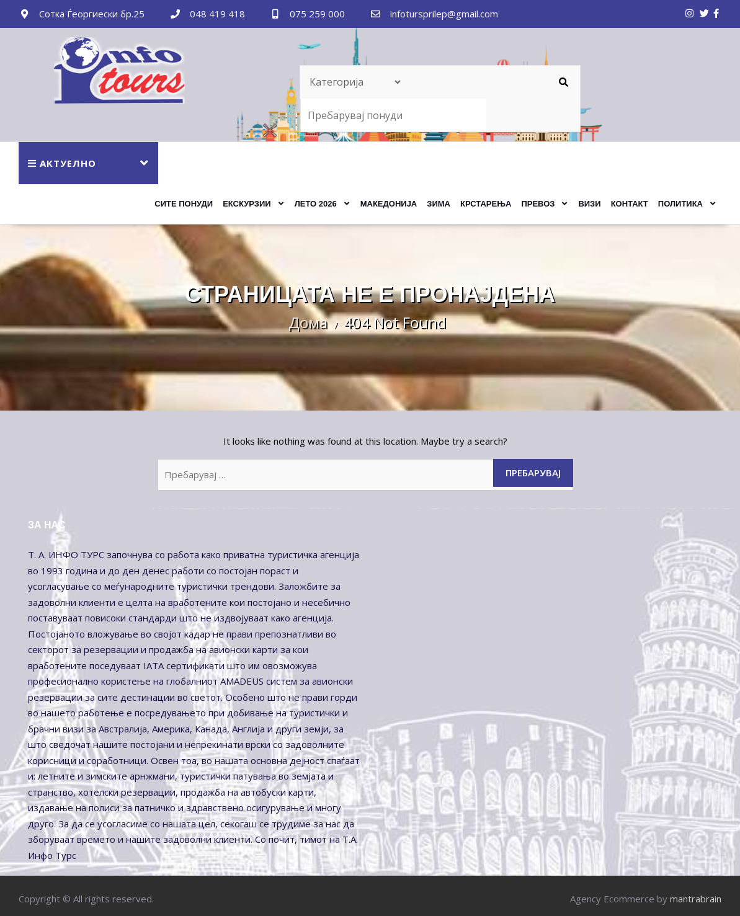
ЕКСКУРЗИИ (247, 203)
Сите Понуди (183, 203)
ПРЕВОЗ (538, 203)
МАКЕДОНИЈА (388, 203)
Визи (589, 203)
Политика (680, 203)
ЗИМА (438, 203)
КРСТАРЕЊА (485, 203)
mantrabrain (695, 898)
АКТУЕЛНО (62, 163)
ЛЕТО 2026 (316, 203)
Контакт (629, 203)
